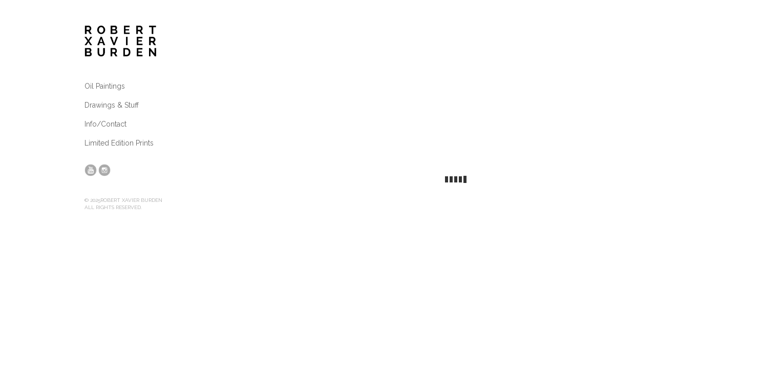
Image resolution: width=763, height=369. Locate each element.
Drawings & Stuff (111, 105)
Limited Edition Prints (119, 143)
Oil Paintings (104, 86)
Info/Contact (105, 124)
